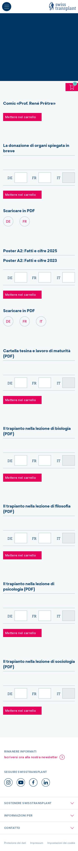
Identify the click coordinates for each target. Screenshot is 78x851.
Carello (72, 87)
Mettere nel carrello (20, 117)
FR (34, 178)
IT (58, 178)
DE (9, 178)
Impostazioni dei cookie (61, 842)
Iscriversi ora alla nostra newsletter (31, 757)
